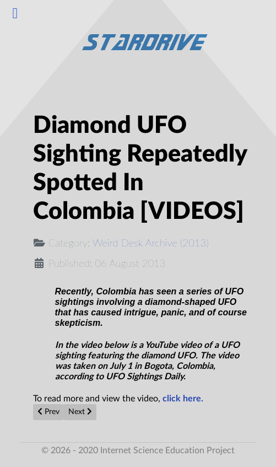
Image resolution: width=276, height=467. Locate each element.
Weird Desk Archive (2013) (151, 243)
